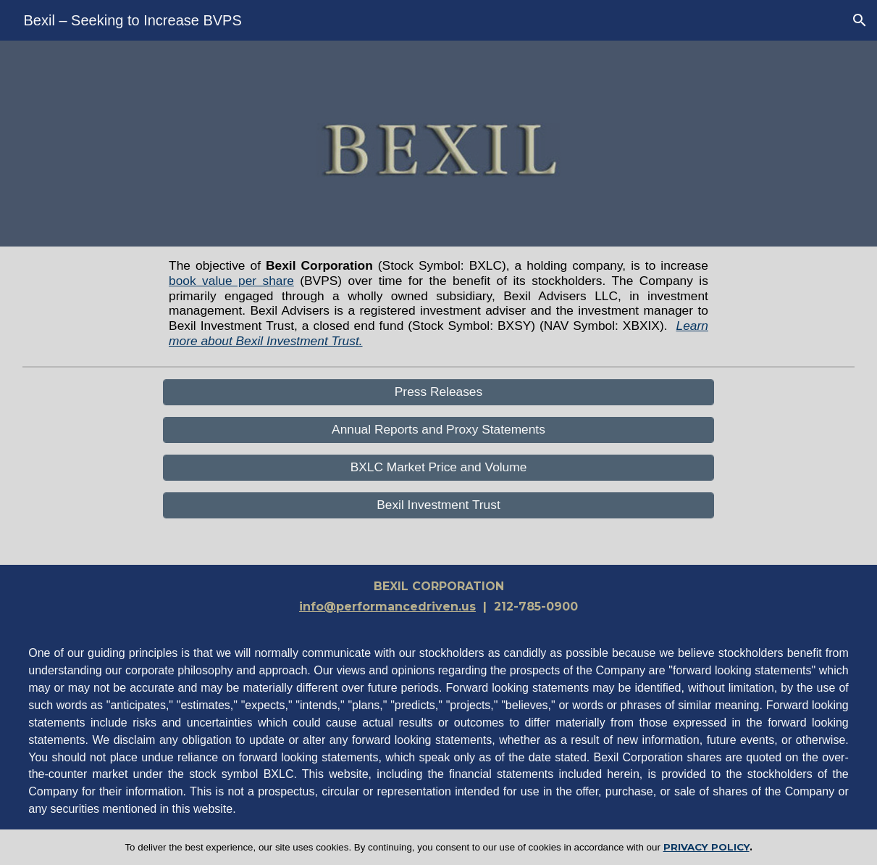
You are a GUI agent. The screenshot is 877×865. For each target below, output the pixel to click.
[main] (438, 303)
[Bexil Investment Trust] (438, 505)
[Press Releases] (438, 392)
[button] (859, 20)
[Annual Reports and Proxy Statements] (438, 430)
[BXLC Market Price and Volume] (438, 467)
